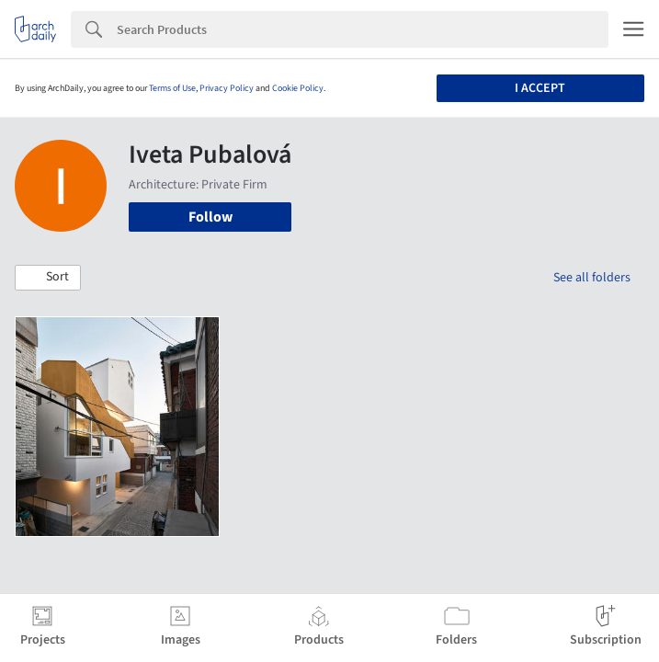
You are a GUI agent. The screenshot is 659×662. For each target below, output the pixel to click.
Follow (210, 217)
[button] (48, 278)
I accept (540, 88)
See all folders (592, 277)
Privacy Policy (226, 88)
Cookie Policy (298, 88)
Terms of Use (172, 88)
